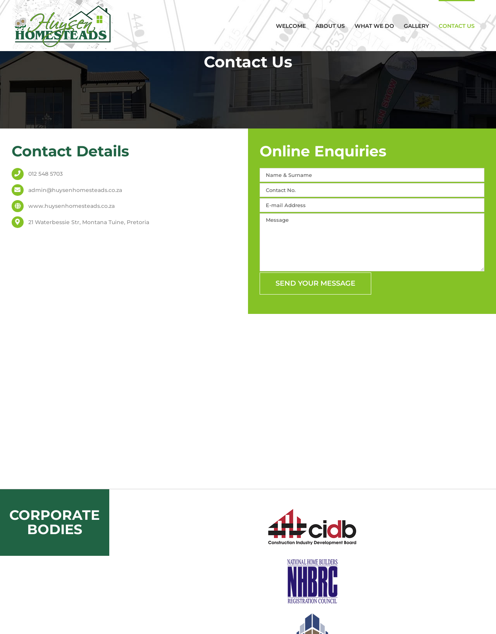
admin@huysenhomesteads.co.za (75, 190)
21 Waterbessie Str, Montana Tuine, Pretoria (88, 222)
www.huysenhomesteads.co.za (71, 205)
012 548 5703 (45, 173)
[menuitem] (291, 25)
